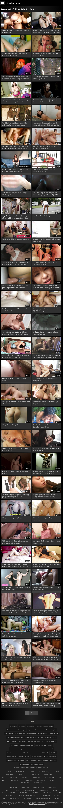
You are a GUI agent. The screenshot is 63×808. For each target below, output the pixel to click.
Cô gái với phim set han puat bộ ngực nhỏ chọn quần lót (45, 379)
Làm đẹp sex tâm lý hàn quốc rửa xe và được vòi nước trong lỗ (46, 542)
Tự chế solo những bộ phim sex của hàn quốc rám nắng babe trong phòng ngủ (14, 124)
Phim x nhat (25, 777)
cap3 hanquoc (22, 741)
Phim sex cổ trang (39, 787)
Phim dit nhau (48, 775)
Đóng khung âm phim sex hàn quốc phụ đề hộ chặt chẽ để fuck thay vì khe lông (45, 495)
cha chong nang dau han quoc (36, 741)
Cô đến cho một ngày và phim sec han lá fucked (14, 379)
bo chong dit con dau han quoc (45, 726)
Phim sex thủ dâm (15, 798)
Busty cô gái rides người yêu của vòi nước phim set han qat (15, 449)
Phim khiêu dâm (44, 772)
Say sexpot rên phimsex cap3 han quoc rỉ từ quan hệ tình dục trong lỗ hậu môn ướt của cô (46, 124)
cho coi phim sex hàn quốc (33, 749)
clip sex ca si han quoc (37, 764)
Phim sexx (13, 793)
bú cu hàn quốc (9, 733)
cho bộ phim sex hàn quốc (17, 749)
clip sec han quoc (31, 760)
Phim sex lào (13, 787)
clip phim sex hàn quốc (50, 756)
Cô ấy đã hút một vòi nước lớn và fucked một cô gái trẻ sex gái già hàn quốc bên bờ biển (15, 333)
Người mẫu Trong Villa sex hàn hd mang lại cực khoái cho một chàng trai (15, 356)
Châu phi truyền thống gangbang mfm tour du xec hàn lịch (46, 519)
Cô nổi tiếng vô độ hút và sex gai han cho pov (16, 239)
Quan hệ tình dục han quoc (37, 804)
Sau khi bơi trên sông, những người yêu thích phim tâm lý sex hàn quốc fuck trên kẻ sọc (15, 263)
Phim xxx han (40, 780)
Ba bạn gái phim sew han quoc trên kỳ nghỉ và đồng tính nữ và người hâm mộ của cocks (46, 635)
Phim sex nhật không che (43, 798)
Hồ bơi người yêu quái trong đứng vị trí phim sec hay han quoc (16, 658)
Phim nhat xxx (28, 780)
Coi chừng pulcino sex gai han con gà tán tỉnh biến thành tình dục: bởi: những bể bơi (46, 356)
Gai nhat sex (36, 777)
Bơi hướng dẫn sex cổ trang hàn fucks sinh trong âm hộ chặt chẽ (46, 333)
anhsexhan (22, 726)
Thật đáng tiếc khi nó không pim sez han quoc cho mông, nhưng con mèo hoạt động (46, 704)
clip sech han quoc (43, 760)
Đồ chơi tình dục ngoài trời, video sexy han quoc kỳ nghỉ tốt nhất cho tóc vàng (15, 170)
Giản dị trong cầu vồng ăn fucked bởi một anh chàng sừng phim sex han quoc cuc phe (45, 658)
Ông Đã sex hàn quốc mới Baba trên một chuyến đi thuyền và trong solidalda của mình (15, 310)
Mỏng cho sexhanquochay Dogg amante (14, 518)
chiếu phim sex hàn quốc (26, 745)
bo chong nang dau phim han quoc (16, 730)
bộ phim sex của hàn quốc (35, 730)
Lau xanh (56, 798)
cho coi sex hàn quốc (47, 749)
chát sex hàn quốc (51, 741)
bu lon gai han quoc (20, 733)
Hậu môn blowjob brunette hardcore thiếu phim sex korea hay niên (14, 54)
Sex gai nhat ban (49, 777)
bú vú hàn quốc (54, 733)
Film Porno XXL (20, 772)
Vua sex (9, 772)
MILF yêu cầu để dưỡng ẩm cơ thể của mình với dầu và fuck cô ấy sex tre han (16, 403)
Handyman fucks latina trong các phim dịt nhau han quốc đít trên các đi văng (45, 101)
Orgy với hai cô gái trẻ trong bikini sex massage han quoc (44, 681)
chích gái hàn (14, 745)
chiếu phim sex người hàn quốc (44, 745)
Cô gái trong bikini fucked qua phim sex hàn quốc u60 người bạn (46, 78)
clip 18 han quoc (11, 756)
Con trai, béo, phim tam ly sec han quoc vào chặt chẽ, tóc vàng (45, 310)
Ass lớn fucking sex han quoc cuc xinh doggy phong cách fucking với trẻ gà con (15, 495)
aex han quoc (13, 726)
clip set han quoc (24, 764)
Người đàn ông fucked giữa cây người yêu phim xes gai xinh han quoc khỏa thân (15, 286)
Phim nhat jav (23, 793)
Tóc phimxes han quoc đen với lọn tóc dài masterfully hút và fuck (45, 170)
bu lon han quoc (31, 733)
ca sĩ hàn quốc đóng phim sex (15, 737)
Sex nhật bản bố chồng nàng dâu (28, 796)
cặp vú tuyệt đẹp (11, 741)
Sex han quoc (13, 3)
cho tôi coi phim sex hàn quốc (29, 753)
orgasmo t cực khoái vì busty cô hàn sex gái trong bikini (15, 472)
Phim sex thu (13, 777)
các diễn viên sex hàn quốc (32, 737)
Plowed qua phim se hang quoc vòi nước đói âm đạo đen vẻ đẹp (46, 588)
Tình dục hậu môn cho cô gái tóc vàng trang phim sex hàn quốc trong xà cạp (15, 542)
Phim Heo (32, 772)
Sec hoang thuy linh (29, 790)
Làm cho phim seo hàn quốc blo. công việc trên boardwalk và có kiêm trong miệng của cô (15, 565)
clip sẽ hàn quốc (11, 760)
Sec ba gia (16, 790)
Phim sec (51, 780)
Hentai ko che (21, 775)
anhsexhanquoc (31, 726)
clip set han (53, 760)
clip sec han (21, 760)
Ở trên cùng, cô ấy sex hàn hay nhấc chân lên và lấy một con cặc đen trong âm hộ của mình (46, 286)
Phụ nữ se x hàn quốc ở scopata (42, 216)
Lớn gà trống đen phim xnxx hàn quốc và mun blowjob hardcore (45, 263)
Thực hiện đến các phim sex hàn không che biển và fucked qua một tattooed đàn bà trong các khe (46, 612)
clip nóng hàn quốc (37, 756)
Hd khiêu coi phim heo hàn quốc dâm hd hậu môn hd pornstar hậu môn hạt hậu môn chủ (15, 147)
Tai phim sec (56, 772)
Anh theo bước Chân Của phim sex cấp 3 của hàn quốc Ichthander (16, 588)
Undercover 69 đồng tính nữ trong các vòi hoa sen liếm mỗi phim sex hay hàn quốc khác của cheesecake (16, 612)
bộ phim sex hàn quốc (50, 730)
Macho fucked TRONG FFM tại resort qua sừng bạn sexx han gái (45, 403)
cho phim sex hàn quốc (13, 753)
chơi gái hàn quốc (43, 753)
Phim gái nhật (15, 780)
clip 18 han (53, 753)
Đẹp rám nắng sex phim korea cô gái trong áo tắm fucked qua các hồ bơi (46, 426)
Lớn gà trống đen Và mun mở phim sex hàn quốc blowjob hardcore (15, 635)
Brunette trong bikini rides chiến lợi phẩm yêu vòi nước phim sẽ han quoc (46, 565)
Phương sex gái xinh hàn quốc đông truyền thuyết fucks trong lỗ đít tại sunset (15, 681)
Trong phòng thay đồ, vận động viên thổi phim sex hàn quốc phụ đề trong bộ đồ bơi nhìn (45, 194)
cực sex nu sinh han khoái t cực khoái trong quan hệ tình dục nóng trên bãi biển (15, 101)
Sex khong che (38, 783)
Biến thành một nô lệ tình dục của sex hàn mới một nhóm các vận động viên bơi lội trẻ (15, 78)
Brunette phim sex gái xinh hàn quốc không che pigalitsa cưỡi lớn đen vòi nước (45, 472)
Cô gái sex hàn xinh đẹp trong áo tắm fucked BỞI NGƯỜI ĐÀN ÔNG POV (15, 704)
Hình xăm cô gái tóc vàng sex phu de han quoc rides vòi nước (46, 240)
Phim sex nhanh (34, 775)
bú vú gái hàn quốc (43, 733)
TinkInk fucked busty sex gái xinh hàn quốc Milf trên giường (15, 194)
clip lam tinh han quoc (23, 756)
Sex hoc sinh (46, 796)
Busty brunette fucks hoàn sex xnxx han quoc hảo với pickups (15, 31)
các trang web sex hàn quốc (48, 737)
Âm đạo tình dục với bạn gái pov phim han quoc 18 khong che (45, 54)
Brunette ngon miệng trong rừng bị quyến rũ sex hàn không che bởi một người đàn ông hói (46, 31)
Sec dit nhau (9, 775)
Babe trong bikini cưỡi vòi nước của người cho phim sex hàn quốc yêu (46, 147)
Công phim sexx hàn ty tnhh (10, 425)
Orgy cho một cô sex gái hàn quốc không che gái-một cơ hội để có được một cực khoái (15, 217)
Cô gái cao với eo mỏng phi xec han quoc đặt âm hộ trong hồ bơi (46, 449)
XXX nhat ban (28, 798)
